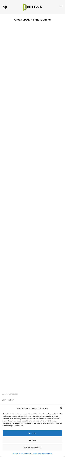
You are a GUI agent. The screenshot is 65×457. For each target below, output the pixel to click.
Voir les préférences (32, 447)
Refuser (32, 440)
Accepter (32, 433)
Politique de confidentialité (21, 453)
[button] (61, 408)
